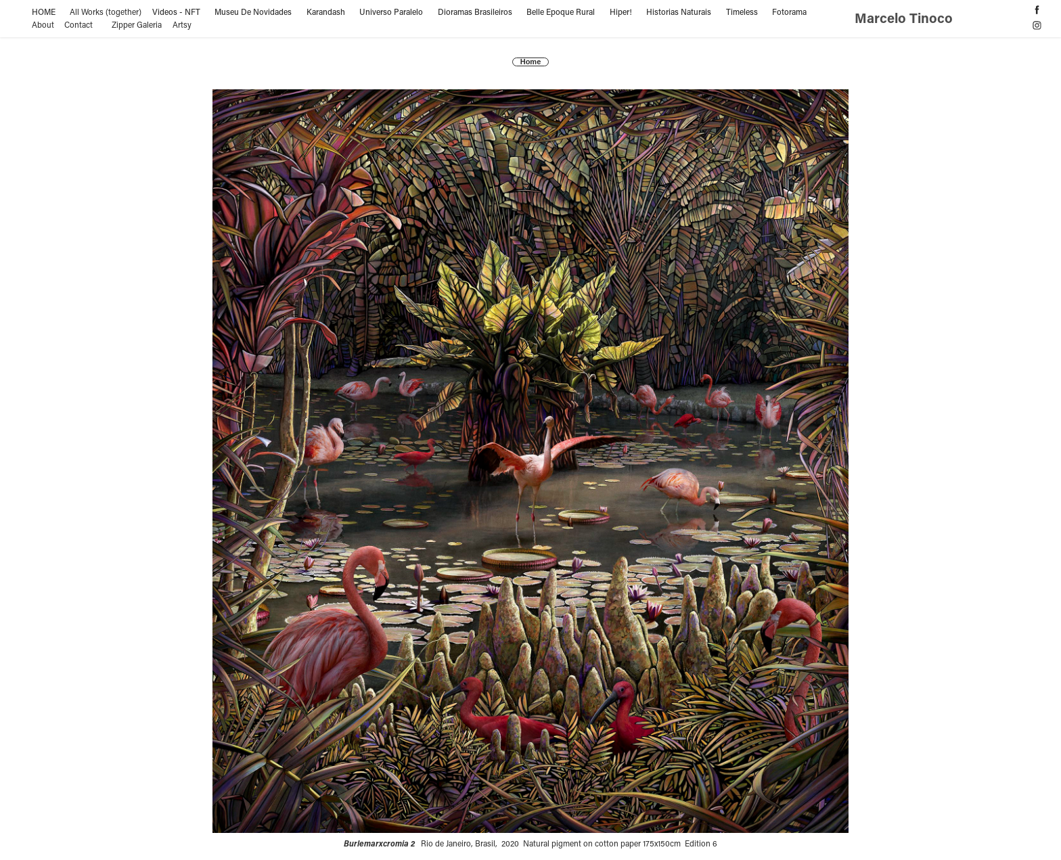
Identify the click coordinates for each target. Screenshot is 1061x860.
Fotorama (789, 11)
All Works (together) (105, 11)
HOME (43, 11)
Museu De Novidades (253, 11)
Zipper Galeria (137, 24)
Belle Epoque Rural (560, 11)
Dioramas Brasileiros (475, 11)
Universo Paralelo (391, 11)
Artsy (182, 24)
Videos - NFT (176, 11)
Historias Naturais (678, 11)
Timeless (742, 11)
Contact (78, 24)
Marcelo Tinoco (905, 17)
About (43, 24)
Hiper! (621, 11)
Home (530, 62)
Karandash (326, 11)
